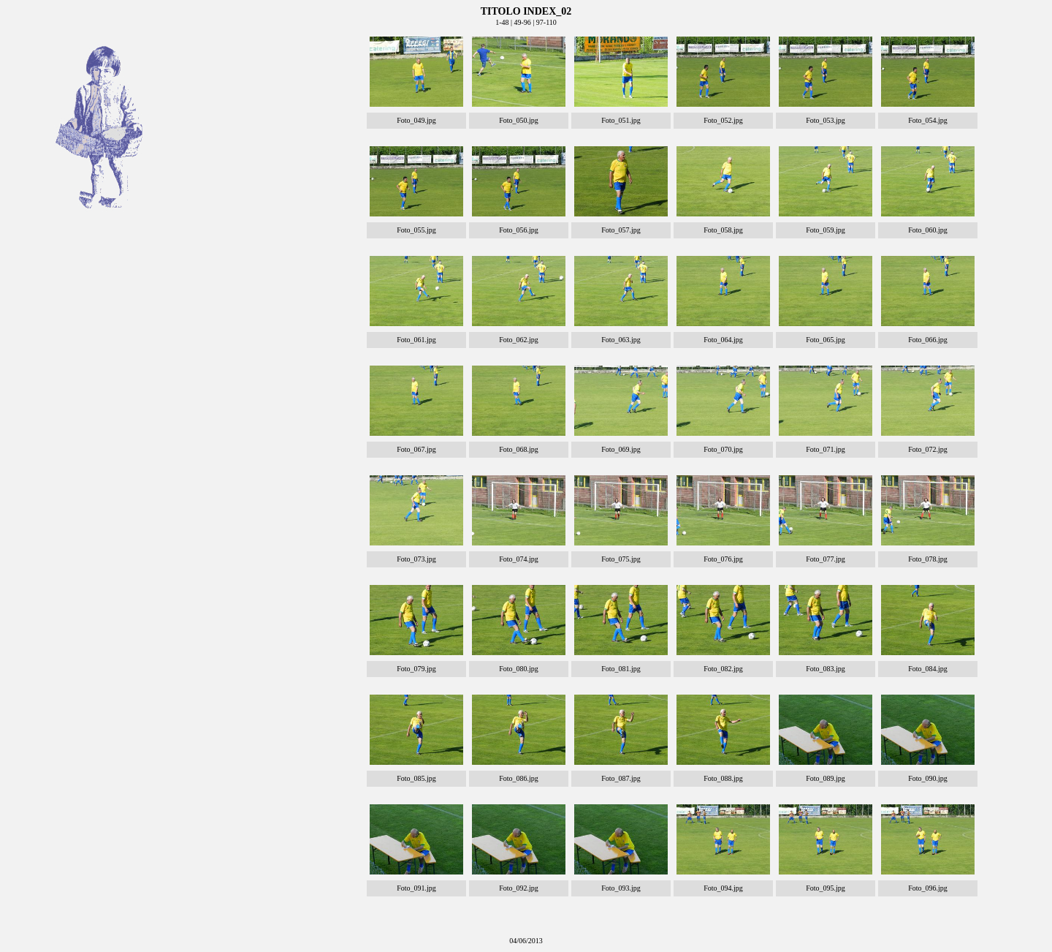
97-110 (546, 22)
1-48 (501, 22)
